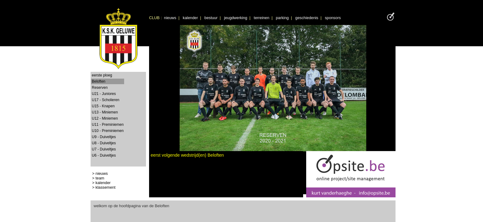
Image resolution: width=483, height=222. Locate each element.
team (99, 178)
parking (282, 17)
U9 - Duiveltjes (104, 137)
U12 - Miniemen (105, 118)
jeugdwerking (235, 17)
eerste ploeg (102, 75)
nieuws (170, 17)
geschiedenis (307, 17)
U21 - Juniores (104, 94)
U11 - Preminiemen (108, 124)
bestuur (211, 17)
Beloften (98, 81)
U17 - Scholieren (105, 100)
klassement (105, 187)
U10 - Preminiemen (108, 131)
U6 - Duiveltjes (104, 155)
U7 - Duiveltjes (104, 149)
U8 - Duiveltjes (104, 143)
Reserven (100, 87)
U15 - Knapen (103, 106)
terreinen (262, 17)
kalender (190, 17)
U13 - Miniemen (105, 112)
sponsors (333, 17)
